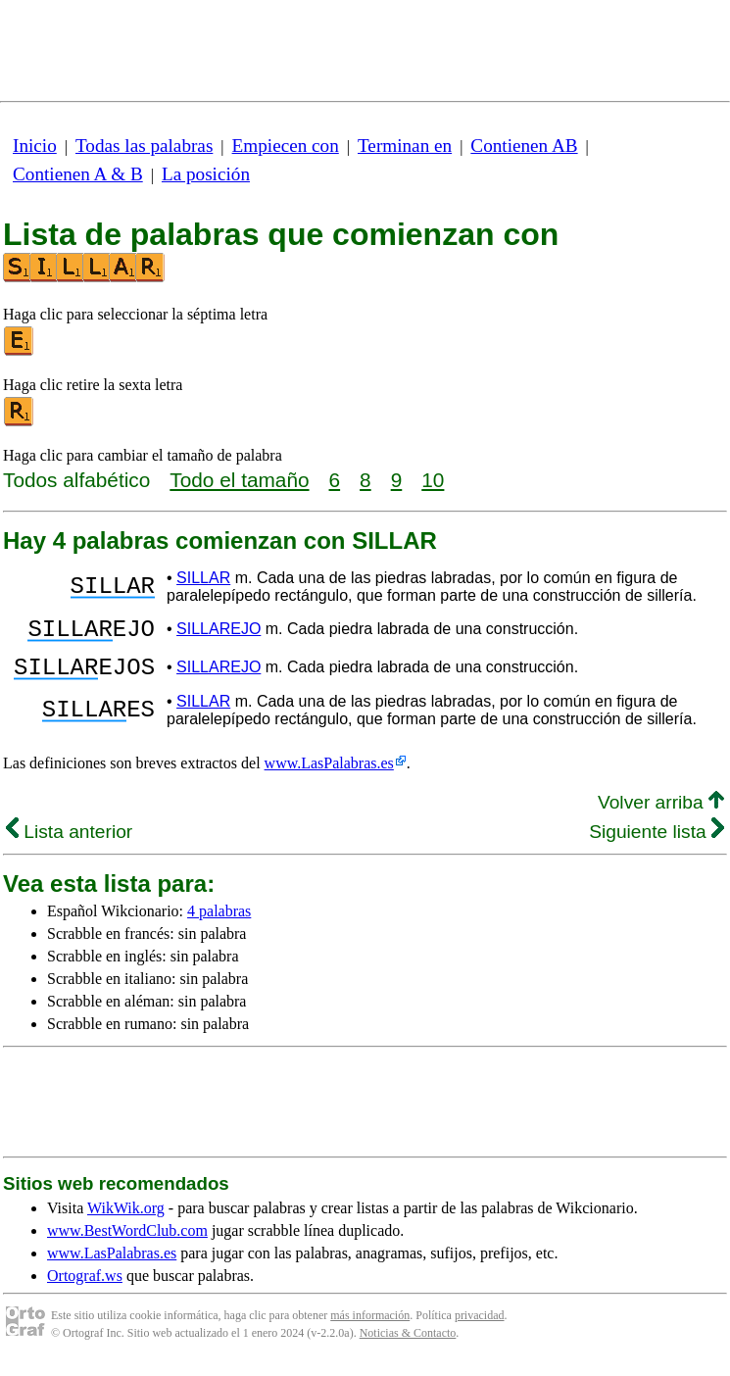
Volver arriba (661, 814)
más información (370, 1327)
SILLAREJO (218, 631)
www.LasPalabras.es (329, 774)
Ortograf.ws (84, 1287)
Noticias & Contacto (408, 1344)
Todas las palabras (144, 145)
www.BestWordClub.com (127, 1242)
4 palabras (219, 922)
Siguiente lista (656, 843)
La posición (206, 174)
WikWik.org (126, 1219)
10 (432, 479)
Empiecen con (285, 145)
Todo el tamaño (239, 479)
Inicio (35, 145)
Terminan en (405, 145)
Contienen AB (523, 145)
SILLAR (203, 577)
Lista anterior (69, 843)
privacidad (480, 1327)
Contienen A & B (78, 174)
